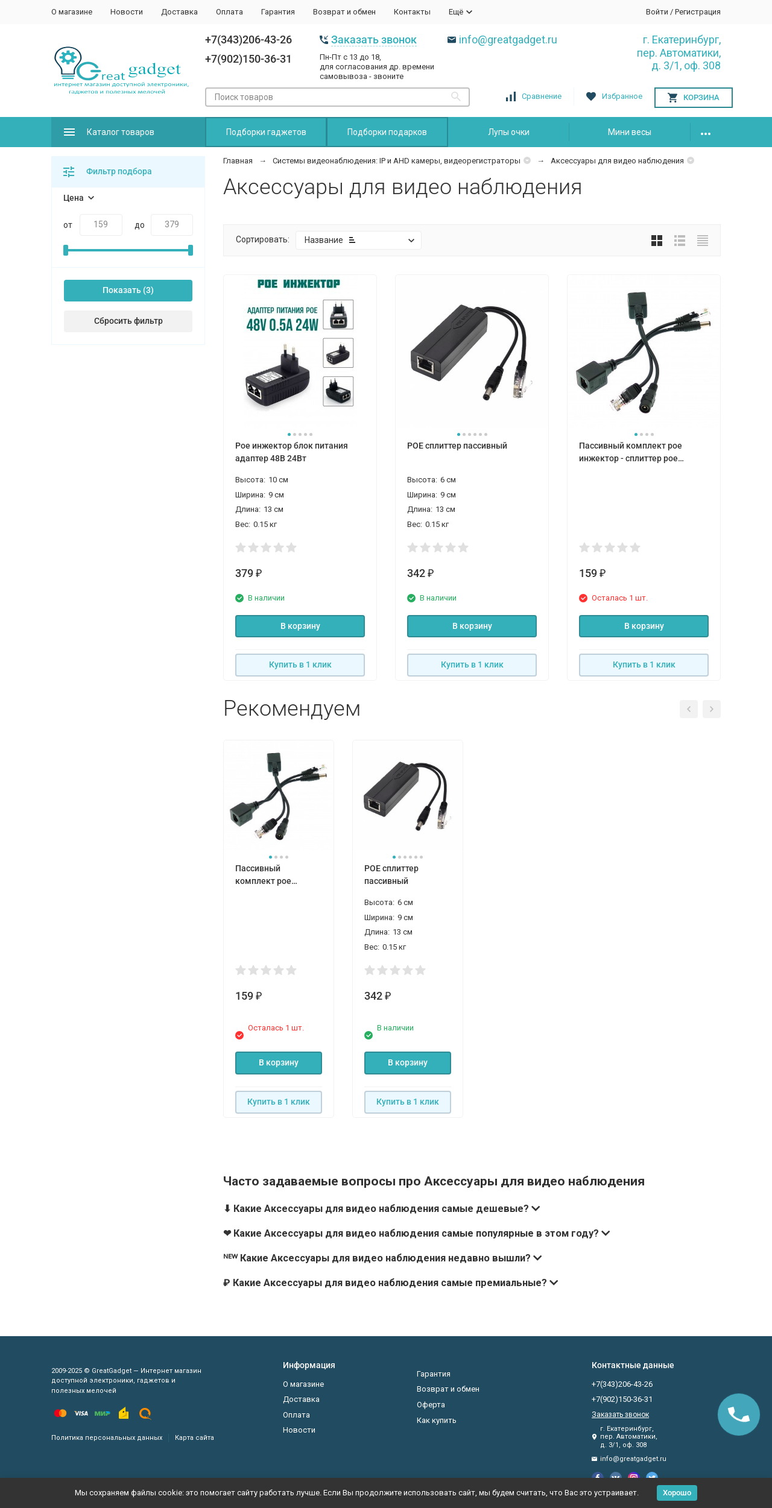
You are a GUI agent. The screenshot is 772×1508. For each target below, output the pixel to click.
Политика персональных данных (106, 1438)
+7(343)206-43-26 (248, 39)
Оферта (431, 1404)
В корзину (300, 626)
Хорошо (677, 1492)
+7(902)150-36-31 (248, 58)
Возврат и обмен (344, 11)
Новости (126, 11)
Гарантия (278, 11)
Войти (657, 11)
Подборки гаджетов (266, 132)
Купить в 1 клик (300, 664)
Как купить (437, 1420)
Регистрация (698, 11)
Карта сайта (194, 1438)
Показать (122, 290)
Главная (238, 160)
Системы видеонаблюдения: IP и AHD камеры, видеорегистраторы (396, 160)
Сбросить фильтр (128, 321)
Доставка (179, 11)
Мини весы (629, 132)
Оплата (229, 11)
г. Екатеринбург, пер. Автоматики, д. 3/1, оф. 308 (679, 52)
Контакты (412, 11)
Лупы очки (509, 132)
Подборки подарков (387, 132)
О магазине (71, 11)
